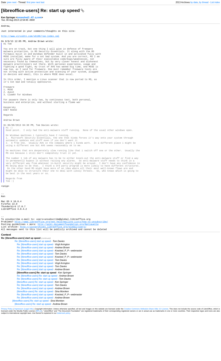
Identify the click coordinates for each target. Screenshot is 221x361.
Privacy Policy (7, 355)
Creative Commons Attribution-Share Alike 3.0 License (146, 355)
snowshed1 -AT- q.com (29, 17)
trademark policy (63, 359)
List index (215, 2)
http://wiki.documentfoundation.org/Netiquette (68, 268)
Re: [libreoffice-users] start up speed (33, 287)
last (42, 2)
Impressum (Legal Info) (23, 355)
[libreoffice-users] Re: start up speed (42, 10)
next (14, 2)
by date (194, 2)
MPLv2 (39, 357)
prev (9, 2)
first (28, 2)
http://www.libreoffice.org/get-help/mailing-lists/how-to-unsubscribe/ (61, 265)
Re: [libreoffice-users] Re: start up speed (37, 321)
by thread (203, 2)
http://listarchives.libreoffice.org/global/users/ (53, 271)
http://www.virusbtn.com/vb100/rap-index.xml (30, 38)
